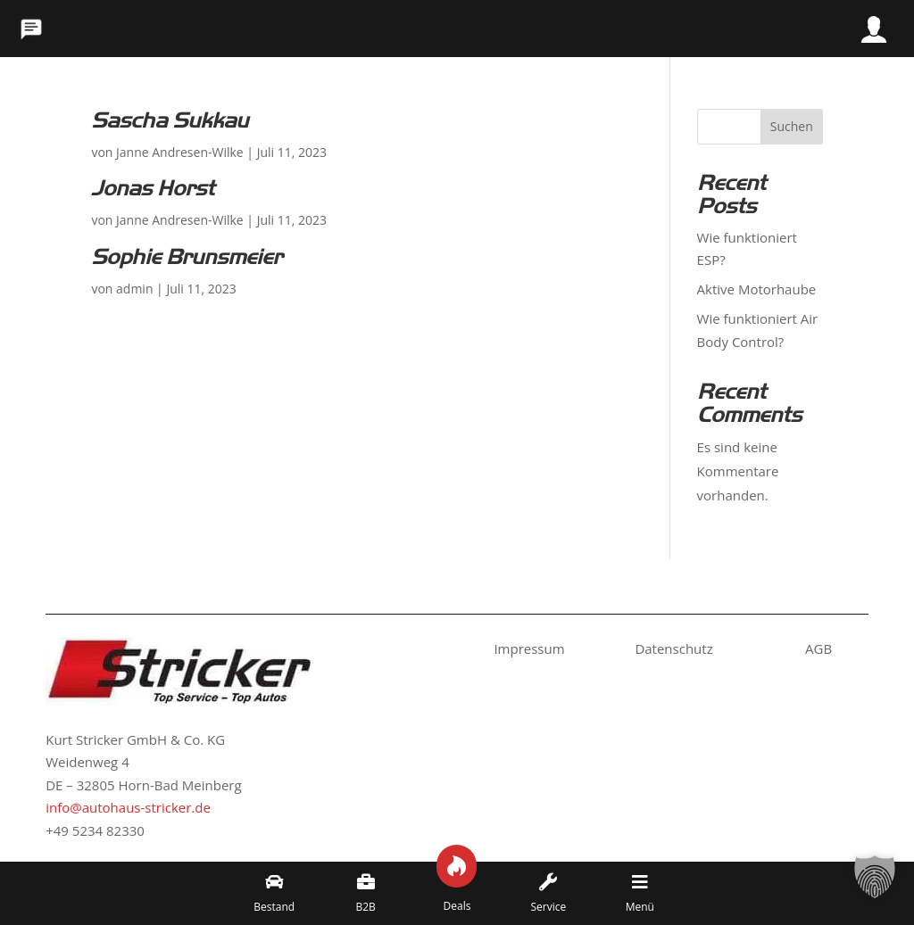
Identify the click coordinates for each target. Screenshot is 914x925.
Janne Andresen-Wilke (180, 152)
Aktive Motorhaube (757, 289)
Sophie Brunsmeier (186, 257)
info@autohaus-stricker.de (128, 807)
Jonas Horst (152, 188)
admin (134, 288)
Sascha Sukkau (169, 120)
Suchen (791, 126)
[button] (874, 886)
